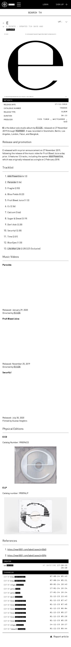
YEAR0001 (20, 131)
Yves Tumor (43, 119)
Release (10, 29)
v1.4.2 (11, 4)
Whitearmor (59, 119)
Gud (65, 122)
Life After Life (13, 248)
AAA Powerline (56, 156)
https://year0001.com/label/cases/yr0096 (26, 555)
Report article (59, 636)
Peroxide (11, 182)
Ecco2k (39, 127)
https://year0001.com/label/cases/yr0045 (26, 549)
